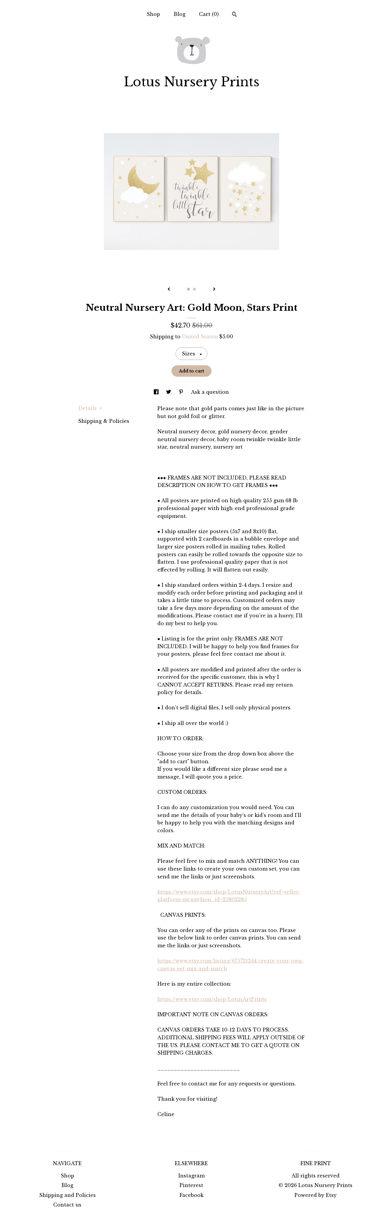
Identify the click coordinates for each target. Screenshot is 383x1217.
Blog (180, 14)
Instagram (191, 1176)
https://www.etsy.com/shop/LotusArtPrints (212, 999)
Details (90, 408)
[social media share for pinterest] (182, 392)
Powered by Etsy (315, 1195)
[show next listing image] (214, 289)
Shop (153, 14)
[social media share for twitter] (169, 392)
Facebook (191, 1195)
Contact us (67, 1205)
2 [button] (194, 289)
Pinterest (191, 1185)
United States (199, 337)
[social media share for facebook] (157, 392)
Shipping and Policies (67, 1195)
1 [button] (188, 289)
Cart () (209, 14)
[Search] (234, 15)
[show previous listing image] (168, 289)
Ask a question (210, 392)
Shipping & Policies (103, 421)
